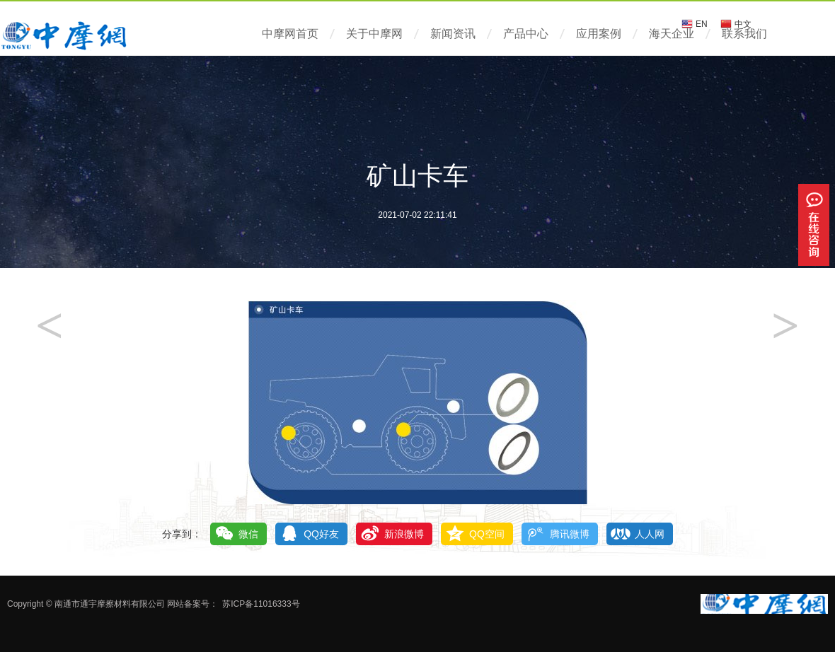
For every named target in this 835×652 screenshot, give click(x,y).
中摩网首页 (290, 34)
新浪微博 (404, 534)
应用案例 (598, 34)
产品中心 (525, 34)
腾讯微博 (569, 534)
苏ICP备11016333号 (260, 604)
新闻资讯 (453, 34)
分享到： (182, 534)
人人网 (649, 534)
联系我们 (744, 34)
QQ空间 (487, 534)
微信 (248, 534)
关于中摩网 (374, 34)
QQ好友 (321, 534)
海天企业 (671, 34)
